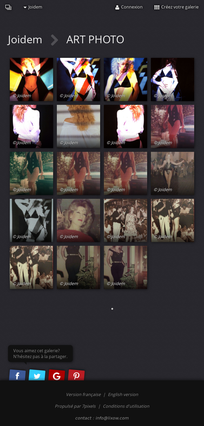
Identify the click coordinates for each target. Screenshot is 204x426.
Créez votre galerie (176, 7)
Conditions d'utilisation (126, 406)
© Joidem (21, 95)
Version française (84, 394)
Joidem (33, 7)
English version (123, 394)
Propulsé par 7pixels (75, 406)
